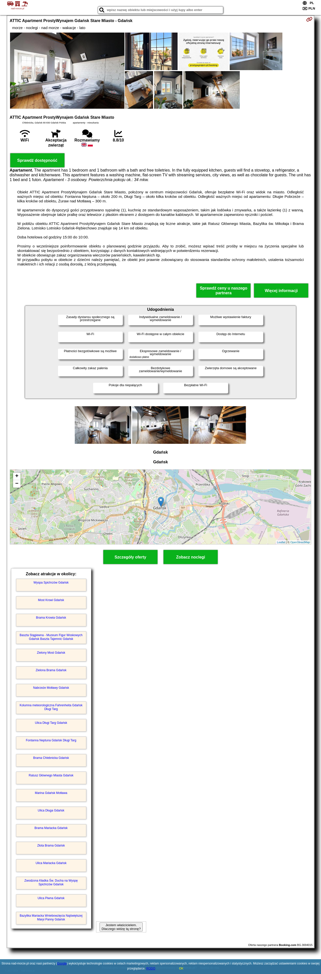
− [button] (16, 484)
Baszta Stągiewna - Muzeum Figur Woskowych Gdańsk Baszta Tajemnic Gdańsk (51, 636)
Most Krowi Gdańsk (51, 600)
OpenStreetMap (300, 542)
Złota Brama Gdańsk (51, 845)
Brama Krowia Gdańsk (51, 617)
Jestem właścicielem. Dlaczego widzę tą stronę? (121, 927)
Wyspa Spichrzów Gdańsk (51, 582)
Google (62, 963)
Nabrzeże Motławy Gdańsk (51, 687)
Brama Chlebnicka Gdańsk (51, 758)
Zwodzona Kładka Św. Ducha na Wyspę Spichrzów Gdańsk (51, 882)
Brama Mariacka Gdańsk (51, 828)
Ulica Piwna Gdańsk (51, 898)
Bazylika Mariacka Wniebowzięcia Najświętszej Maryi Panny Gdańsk (51, 917)
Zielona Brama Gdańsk (51, 670)
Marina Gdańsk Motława (51, 793)
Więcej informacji (281, 291)
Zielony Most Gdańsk (51, 652)
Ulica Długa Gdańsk (51, 810)
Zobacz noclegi (190, 557)
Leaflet (281, 542)
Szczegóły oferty (130, 557)
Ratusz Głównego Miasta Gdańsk (51, 775)
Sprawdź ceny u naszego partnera (223, 290)
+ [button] (16, 476)
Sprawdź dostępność (37, 160)
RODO (150, 968)
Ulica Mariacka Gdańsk (51, 863)
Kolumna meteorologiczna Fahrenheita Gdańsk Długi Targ (51, 707)
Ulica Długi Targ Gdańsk (51, 723)
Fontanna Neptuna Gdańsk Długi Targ (51, 740)
